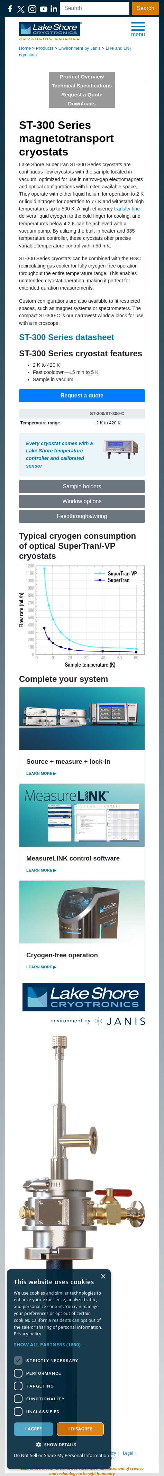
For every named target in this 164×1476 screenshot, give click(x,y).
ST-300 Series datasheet (66, 337)
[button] (138, 29)
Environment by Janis (79, 48)
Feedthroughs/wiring (82, 516)
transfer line (127, 208)
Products (44, 48)
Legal (128, 1453)
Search (145, 8)
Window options (82, 501)
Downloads (81, 103)
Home (25, 48)
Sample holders (82, 486)
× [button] (103, 1276)
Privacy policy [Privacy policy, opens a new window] (27, 1334)
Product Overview (82, 76)
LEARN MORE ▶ (41, 773)
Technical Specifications (82, 85)
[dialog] (59, 1369)
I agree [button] (33, 1429)
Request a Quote (81, 94)
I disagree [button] (80, 1429)
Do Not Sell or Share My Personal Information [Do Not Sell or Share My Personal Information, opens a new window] (61, 1455)
